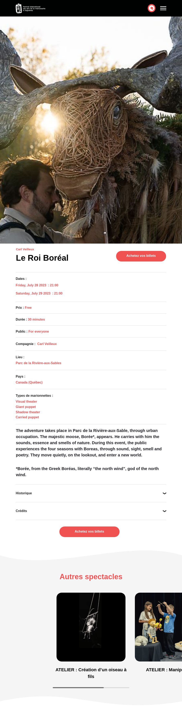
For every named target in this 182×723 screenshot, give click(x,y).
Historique (24, 493)
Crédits (21, 511)
